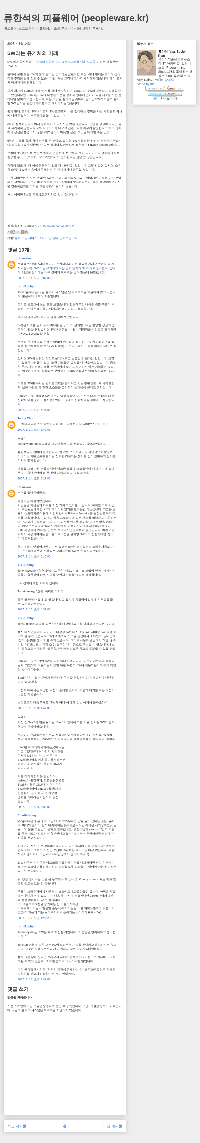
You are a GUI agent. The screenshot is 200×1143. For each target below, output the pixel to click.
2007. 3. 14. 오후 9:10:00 (34, 556)
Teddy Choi (25, 418)
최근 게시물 (16, 1126)
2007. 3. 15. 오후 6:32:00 (34, 807)
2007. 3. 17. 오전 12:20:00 (35, 918)
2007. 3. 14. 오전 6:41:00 (34, 409)
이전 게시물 (112, 1126)
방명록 (169, 80)
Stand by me (146, 84)
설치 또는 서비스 (26, 238)
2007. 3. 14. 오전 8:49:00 (34, 429)
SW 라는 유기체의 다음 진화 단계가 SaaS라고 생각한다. (71, 268)
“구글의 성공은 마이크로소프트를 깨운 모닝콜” (66, 61)
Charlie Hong (27, 815)
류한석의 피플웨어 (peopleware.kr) (76, 18)
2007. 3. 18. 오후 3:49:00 (34, 979)
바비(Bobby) (26, 286)
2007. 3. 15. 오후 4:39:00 (34, 609)
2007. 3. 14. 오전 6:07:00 (34, 278)
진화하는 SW (68, 238)
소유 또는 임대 (48, 238)
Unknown (24, 258)
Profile (158, 80)
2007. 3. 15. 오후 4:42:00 (34, 708)
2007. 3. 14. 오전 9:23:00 (34, 478)
